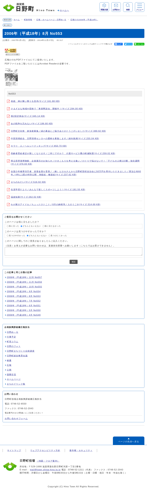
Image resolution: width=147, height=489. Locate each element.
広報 (9, 365)
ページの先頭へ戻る (128, 441)
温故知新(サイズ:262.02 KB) (24, 197)
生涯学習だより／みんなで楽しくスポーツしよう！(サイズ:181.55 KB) (46, 189)
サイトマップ (14, 450)
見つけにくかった (59, 236)
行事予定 (11, 337)
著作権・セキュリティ (80, 450)
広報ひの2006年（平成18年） (84, 20)
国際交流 (11, 374)
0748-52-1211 (76, 470)
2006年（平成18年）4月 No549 (24, 315)
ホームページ (14, 379)
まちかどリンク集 (16, 384)
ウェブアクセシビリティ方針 (45, 450)
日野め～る (12, 332)
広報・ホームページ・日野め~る (51, 20)
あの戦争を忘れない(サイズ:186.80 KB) (30, 123)
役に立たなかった (53, 226)
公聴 (9, 370)
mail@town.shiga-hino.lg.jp (45, 470)
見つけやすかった (17, 236)
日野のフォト (14, 346)
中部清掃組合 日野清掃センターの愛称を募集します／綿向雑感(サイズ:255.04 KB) (53, 138)
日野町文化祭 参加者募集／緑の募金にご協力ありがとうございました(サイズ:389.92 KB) (56, 131)
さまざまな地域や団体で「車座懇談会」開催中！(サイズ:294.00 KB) (45, 109)
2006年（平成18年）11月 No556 (24, 282)
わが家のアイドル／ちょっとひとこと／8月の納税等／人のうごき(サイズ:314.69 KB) (53, 204)
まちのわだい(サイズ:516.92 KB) (26, 182)
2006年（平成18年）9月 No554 (24, 291)
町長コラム (12, 341)
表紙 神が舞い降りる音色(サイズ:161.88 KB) (33, 101)
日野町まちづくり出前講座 (20, 351)
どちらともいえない (32, 226)
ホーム (17, 20)
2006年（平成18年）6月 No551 (24, 305)
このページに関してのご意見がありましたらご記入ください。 (37, 241)
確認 (73, 262)
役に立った (14, 226)
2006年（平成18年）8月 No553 (24, 296)
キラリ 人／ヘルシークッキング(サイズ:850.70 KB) (37, 146)
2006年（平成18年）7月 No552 (24, 301)
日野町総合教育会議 (17, 356)
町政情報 (28, 20)
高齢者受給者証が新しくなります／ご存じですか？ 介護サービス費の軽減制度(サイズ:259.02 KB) (61, 153)
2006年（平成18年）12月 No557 (24, 277)
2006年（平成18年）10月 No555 (24, 287)
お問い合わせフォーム (16, 418)
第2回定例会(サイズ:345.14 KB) (26, 116)
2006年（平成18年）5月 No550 (24, 310)
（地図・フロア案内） (48, 461)
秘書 (9, 360)
